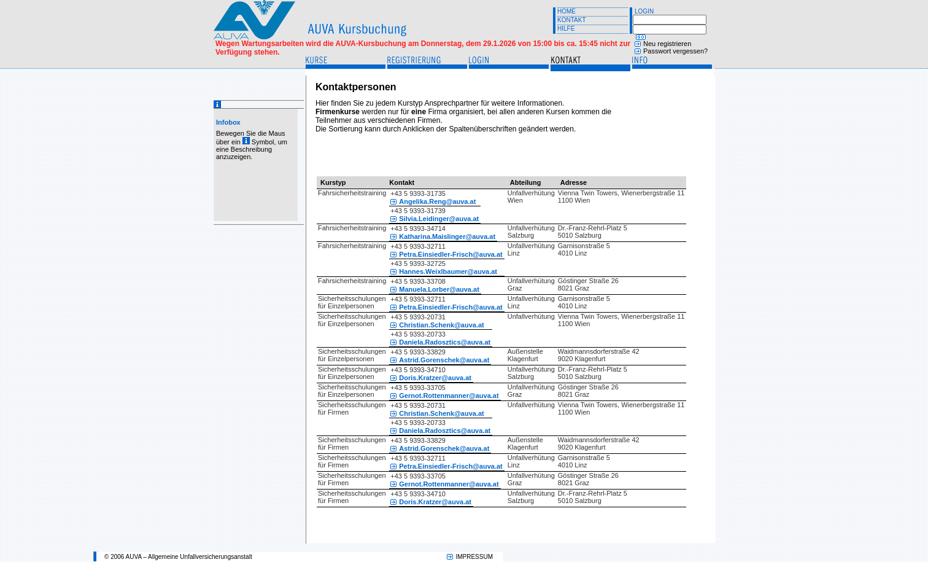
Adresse (573, 182)
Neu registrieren (667, 43)
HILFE (565, 28)
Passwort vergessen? (675, 51)
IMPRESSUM (474, 556)
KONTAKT (571, 20)
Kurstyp (333, 182)
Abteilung (525, 182)
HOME (566, 11)
